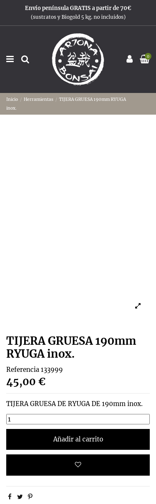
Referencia (22, 370)
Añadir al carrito (78, 439)
